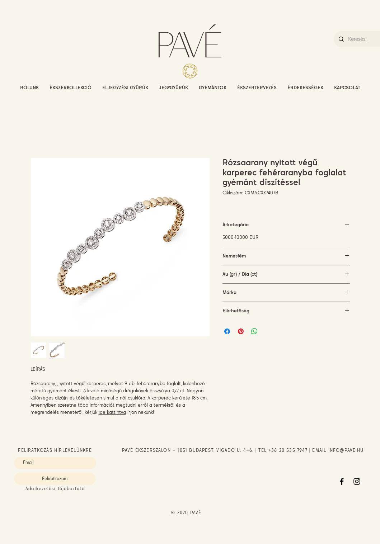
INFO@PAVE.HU (345, 450)
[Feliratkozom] (54, 479)
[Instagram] (356, 481)
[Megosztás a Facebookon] (227, 331)
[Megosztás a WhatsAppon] (254, 331)
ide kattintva (112, 412)
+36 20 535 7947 (288, 450)
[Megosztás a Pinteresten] (240, 331)
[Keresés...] (363, 39)
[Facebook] (341, 481)
